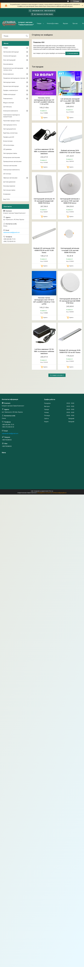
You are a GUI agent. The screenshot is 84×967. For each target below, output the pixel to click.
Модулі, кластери (8, 102)
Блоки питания (7, 141)
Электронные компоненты (11, 169)
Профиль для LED (8, 137)
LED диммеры (7, 149)
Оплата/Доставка (52, 23)
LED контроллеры (8, 145)
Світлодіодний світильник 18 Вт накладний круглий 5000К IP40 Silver (70, 301)
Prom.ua (51, 491)
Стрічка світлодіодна (9, 56)
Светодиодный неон (9, 129)
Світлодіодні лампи (9, 82)
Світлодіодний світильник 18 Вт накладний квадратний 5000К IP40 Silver (44, 201)
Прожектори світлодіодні (11, 86)
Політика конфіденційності (59, 492)
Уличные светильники (10, 165)
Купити (45, 117)
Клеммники (6, 194)
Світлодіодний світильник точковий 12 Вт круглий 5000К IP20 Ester (70, 250)
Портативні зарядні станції (11, 120)
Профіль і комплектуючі (10, 90)
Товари (39, 23)
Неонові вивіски (73, 53)
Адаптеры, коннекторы (10, 133)
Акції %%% (6, 199)
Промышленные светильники (12, 161)
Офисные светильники (10, 178)
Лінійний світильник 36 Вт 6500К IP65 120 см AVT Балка (70, 151)
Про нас (75, 23)
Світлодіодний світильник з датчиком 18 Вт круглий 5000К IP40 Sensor (70, 201)
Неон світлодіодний (9, 60)
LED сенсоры (7, 173)
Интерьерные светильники (11, 157)
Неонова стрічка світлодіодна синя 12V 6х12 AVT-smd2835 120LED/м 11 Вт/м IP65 (44, 301)
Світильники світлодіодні (11, 52)
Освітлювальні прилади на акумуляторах (11, 115)
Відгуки (65, 23)
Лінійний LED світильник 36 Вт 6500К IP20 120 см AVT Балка (70, 351)
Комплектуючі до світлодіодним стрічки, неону (13, 69)
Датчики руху (7, 106)
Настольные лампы (9, 190)
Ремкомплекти (7, 98)
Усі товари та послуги (56, 375)
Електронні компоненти (10, 111)
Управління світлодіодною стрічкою (14, 78)
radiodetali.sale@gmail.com (11, 232)
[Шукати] (27, 36)
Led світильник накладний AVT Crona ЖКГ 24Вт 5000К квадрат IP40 (70, 101)
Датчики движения (9, 182)
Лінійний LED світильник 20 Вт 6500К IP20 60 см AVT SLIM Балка (44, 250)
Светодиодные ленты (10, 125)
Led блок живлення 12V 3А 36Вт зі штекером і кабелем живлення (44, 351)
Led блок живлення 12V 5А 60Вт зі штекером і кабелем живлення (44, 151)
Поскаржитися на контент (44, 492)
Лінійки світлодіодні (9, 94)
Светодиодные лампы (10, 153)
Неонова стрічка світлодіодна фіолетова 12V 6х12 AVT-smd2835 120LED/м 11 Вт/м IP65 (44, 101)
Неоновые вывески (9, 186)
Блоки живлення (8, 74)
